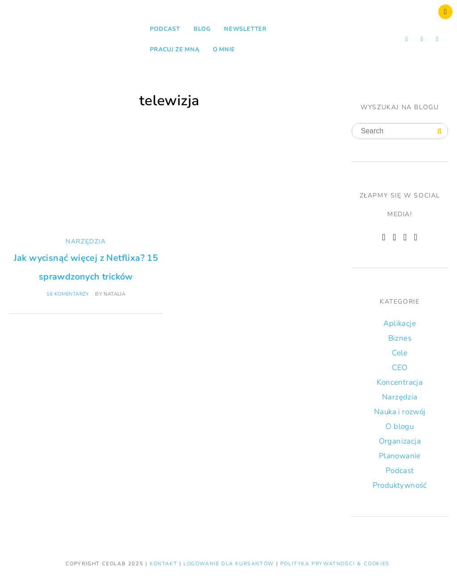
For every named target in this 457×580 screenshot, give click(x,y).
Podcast (165, 29)
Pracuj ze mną (174, 49)
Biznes (399, 338)
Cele (399, 353)
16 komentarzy (67, 294)
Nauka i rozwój (400, 412)
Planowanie (400, 456)
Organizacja (400, 441)
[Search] (439, 131)
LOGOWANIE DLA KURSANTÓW (229, 563)
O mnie (224, 49)
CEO (399, 367)
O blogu (400, 426)
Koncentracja (400, 382)
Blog (202, 29)
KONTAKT (164, 563)
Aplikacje (399, 323)
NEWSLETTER (245, 29)
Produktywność (400, 485)
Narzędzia (86, 241)
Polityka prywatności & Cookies (335, 563)
